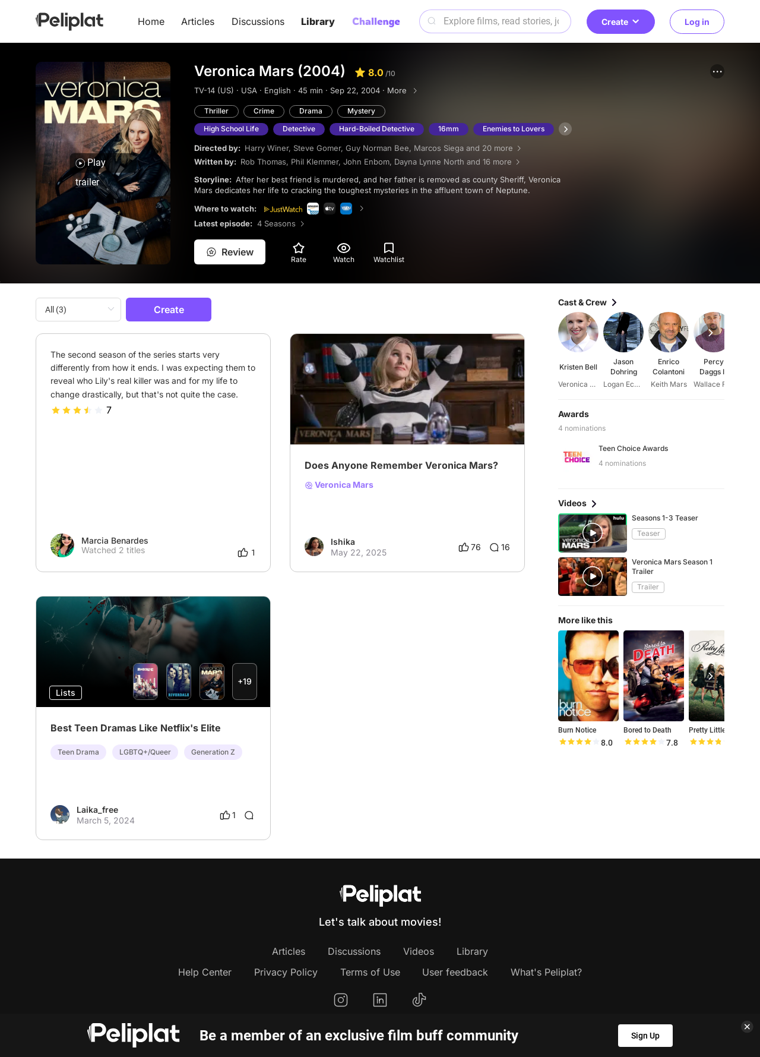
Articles (197, 21)
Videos (418, 951)
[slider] (77, 410)
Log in (697, 22)
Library (318, 21)
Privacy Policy (286, 972)
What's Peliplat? (546, 972)
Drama (310, 110)
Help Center (205, 972)
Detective (299, 128)
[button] (717, 71)
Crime (264, 110)
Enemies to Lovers (513, 128)
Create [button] (620, 22)
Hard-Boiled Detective (376, 128)
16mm (448, 128)
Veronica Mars (339, 485)
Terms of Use (370, 972)
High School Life (231, 128)
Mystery (361, 110)
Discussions (258, 21)
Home (151, 21)
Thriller (216, 110)
